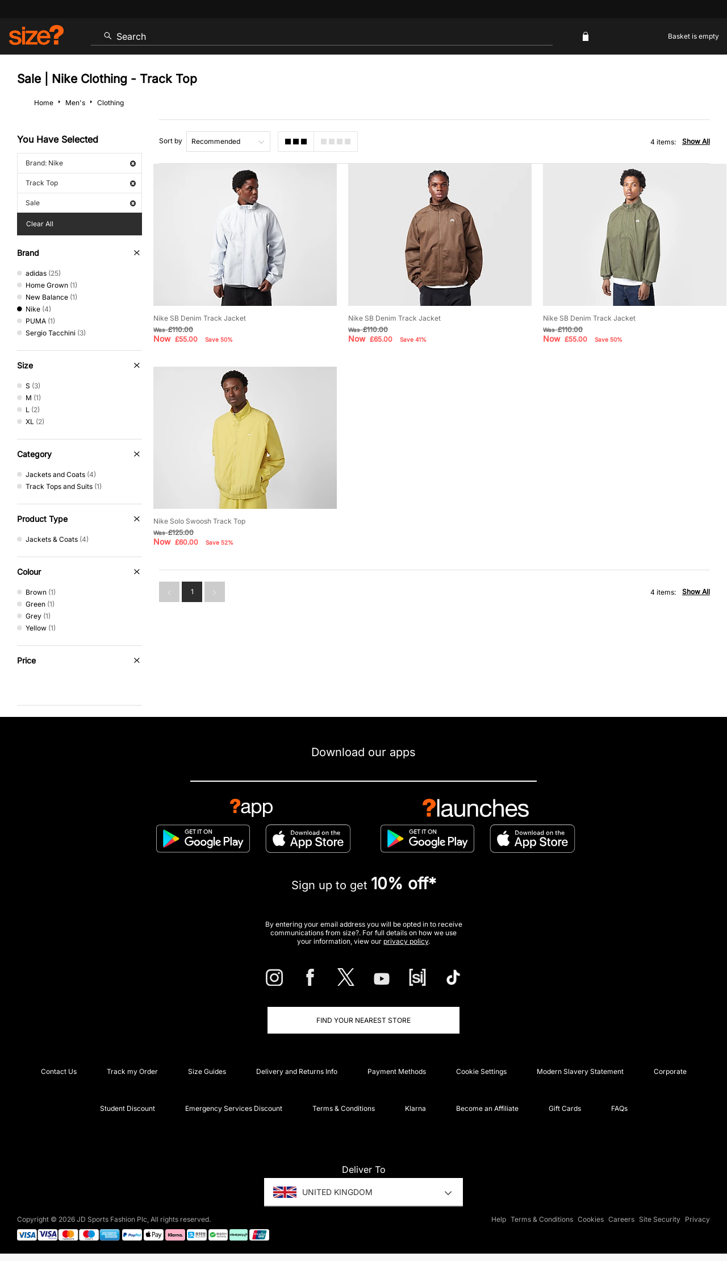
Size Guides (207, 1071)
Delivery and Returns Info (296, 1071)
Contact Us (59, 1071)
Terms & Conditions (343, 1108)
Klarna (415, 1108)
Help (498, 1219)
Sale (81, 202)
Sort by (170, 140)
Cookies (591, 1219)
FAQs (619, 1108)
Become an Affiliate (487, 1108)
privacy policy (405, 941)
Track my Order (132, 1071)
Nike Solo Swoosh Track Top (199, 521)
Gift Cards (565, 1108)
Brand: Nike (81, 163)
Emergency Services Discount (233, 1108)
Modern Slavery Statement (580, 1071)
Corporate (670, 1071)
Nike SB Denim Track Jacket (199, 318)
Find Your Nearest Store (363, 1020)
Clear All (39, 223)
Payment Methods (396, 1071)
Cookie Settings (481, 1071)
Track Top (81, 183)
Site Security (659, 1219)
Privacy (697, 1219)
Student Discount (127, 1108)
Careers (621, 1219)
